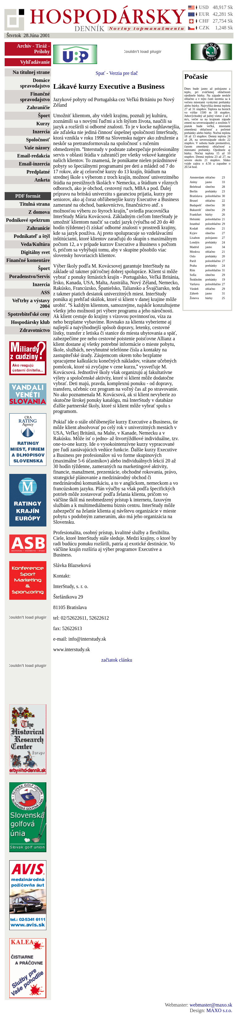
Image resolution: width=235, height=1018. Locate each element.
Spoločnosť (38, 139)
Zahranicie (38, 228)
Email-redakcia (33, 155)
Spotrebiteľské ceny (29, 314)
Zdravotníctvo (34, 330)
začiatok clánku (116, 660)
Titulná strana (34, 204)
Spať (100, 73)
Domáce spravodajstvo (35, 83)
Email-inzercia (34, 163)
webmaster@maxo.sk (211, 1004)
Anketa (42, 180)
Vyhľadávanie (35, 62)
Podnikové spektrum (28, 220)
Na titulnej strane (31, 72)
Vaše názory (37, 147)
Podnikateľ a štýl (32, 236)
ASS (45, 292)
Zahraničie (38, 107)
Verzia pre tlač (123, 73)
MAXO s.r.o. (219, 1010)
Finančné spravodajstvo (35, 96)
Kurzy (43, 123)
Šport (44, 115)
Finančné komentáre (28, 260)
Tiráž (41, 46)
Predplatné (38, 171)
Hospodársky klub (30, 322)
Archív (24, 46)
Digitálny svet (35, 252)
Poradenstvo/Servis (29, 276)
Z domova (39, 212)
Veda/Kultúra (35, 244)
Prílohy (42, 51)
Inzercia (41, 131)
